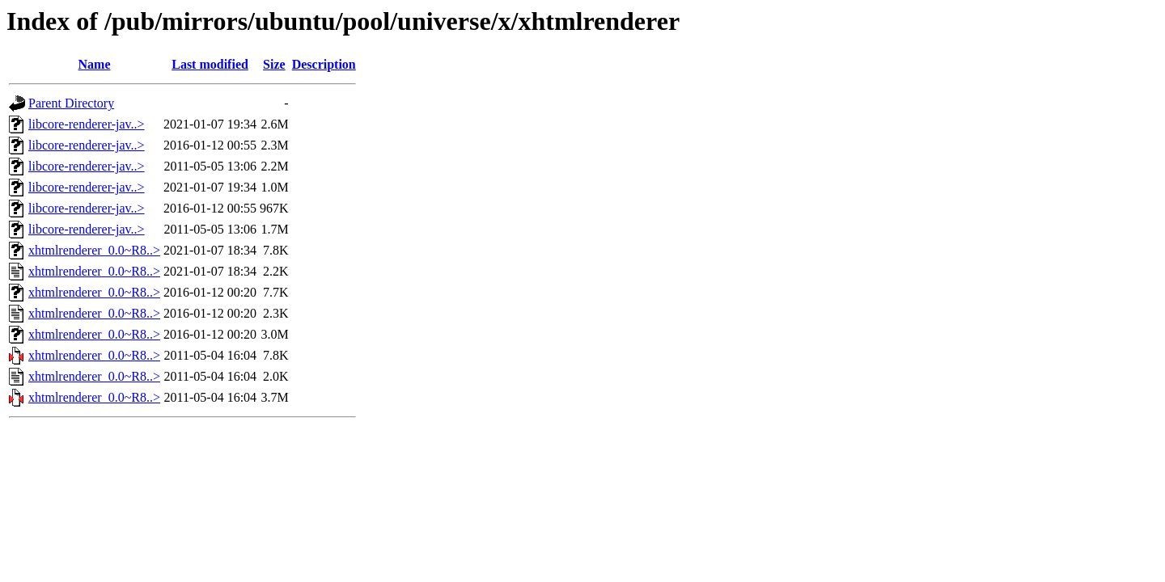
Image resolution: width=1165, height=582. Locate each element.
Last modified (210, 64)
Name (94, 64)
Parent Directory (71, 103)
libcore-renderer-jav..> (86, 124)
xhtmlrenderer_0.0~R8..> (94, 250)
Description (324, 64)
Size (274, 64)
